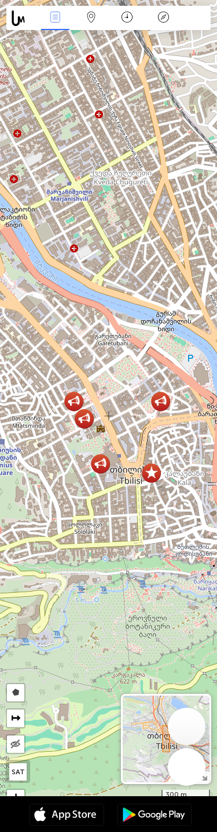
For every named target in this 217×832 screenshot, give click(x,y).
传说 (163, 18)
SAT (18, 772)
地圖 (91, 18)
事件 (55, 18)
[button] (151, 473)
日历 (127, 18)
